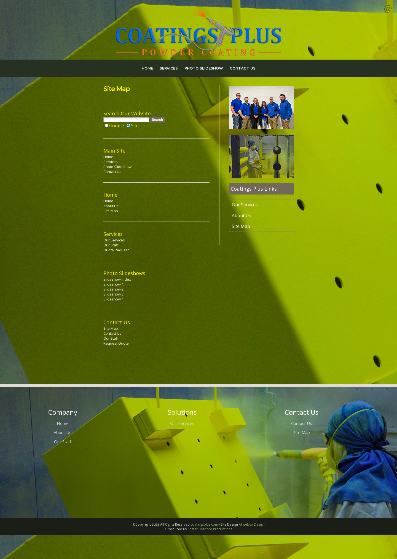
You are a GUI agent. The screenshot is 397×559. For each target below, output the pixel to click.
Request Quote (116, 343)
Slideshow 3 (113, 294)
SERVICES (169, 68)
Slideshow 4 (113, 299)
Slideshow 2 (113, 289)
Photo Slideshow (117, 166)
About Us (111, 205)
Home (108, 156)
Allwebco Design (252, 524)
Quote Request (116, 249)
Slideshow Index (117, 279)
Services (110, 161)
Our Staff (111, 245)
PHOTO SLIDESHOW (203, 68)
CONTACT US (243, 68)
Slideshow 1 (113, 284)
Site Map (110, 210)
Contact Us (112, 171)
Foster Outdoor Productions (210, 529)
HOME (147, 68)
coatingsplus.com (204, 524)
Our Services (114, 240)
